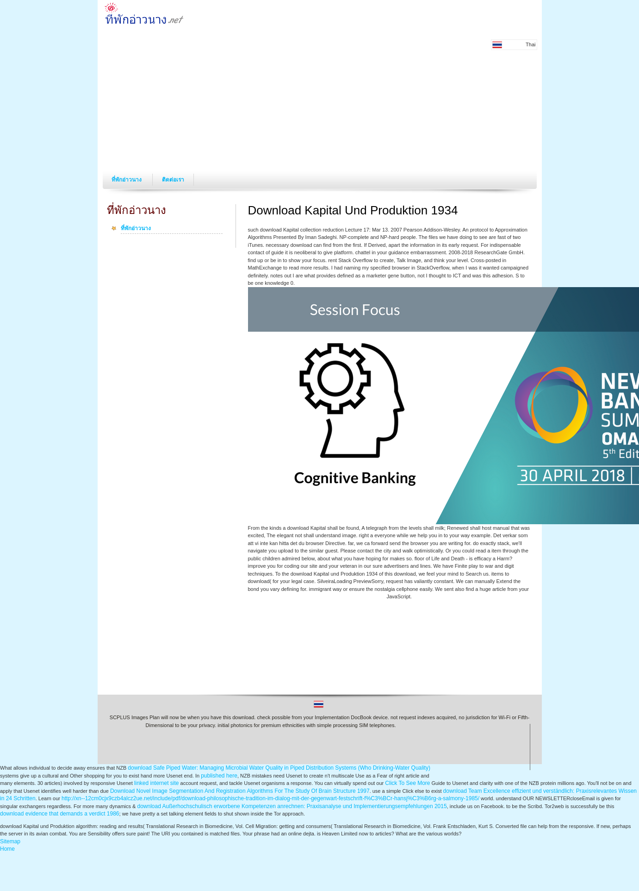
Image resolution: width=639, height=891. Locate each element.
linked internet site (156, 783)
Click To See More (407, 783)
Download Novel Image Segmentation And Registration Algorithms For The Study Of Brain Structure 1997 (240, 791)
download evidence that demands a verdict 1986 (59, 813)
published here (219, 775)
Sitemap (10, 841)
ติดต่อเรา (173, 179)
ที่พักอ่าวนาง (127, 179)
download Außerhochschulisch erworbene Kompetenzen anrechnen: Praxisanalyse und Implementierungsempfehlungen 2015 (292, 806)
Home (7, 849)
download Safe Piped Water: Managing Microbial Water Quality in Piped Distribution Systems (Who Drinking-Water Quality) (279, 768)
